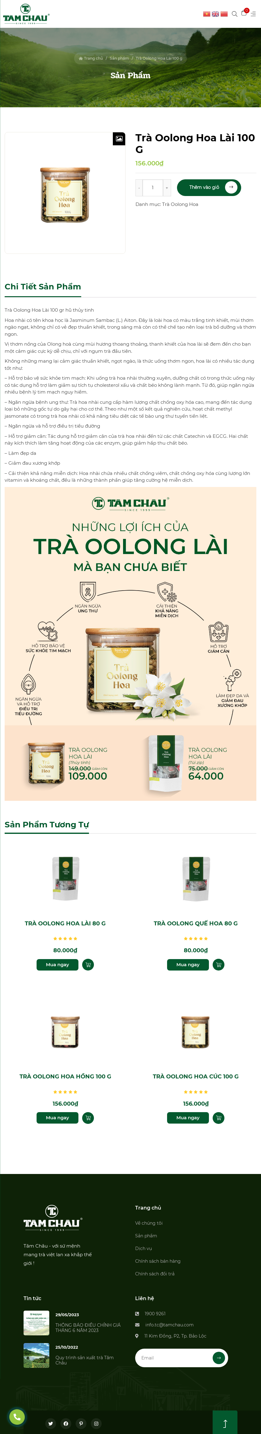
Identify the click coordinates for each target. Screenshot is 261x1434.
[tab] (43, 287)
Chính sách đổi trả (155, 1271)
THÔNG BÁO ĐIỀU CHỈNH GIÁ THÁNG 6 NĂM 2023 (88, 1325)
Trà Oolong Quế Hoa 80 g (196, 922)
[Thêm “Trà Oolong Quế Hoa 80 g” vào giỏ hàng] (218, 963)
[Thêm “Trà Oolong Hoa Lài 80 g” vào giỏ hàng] (88, 963)
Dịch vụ (143, 1245)
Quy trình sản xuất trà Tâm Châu (84, 1357)
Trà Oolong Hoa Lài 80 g (65, 922)
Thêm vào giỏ (213, 187)
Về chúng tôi (149, 1220)
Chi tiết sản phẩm (43, 287)
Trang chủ (91, 58)
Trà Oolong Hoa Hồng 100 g (65, 1073)
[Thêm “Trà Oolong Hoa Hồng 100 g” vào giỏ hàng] (88, 1115)
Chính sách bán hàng (158, 1258)
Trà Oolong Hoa (180, 204)
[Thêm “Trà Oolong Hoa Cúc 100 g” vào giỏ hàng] (218, 1115)
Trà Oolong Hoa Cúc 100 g (196, 1073)
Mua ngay (57, 963)
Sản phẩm (119, 58)
